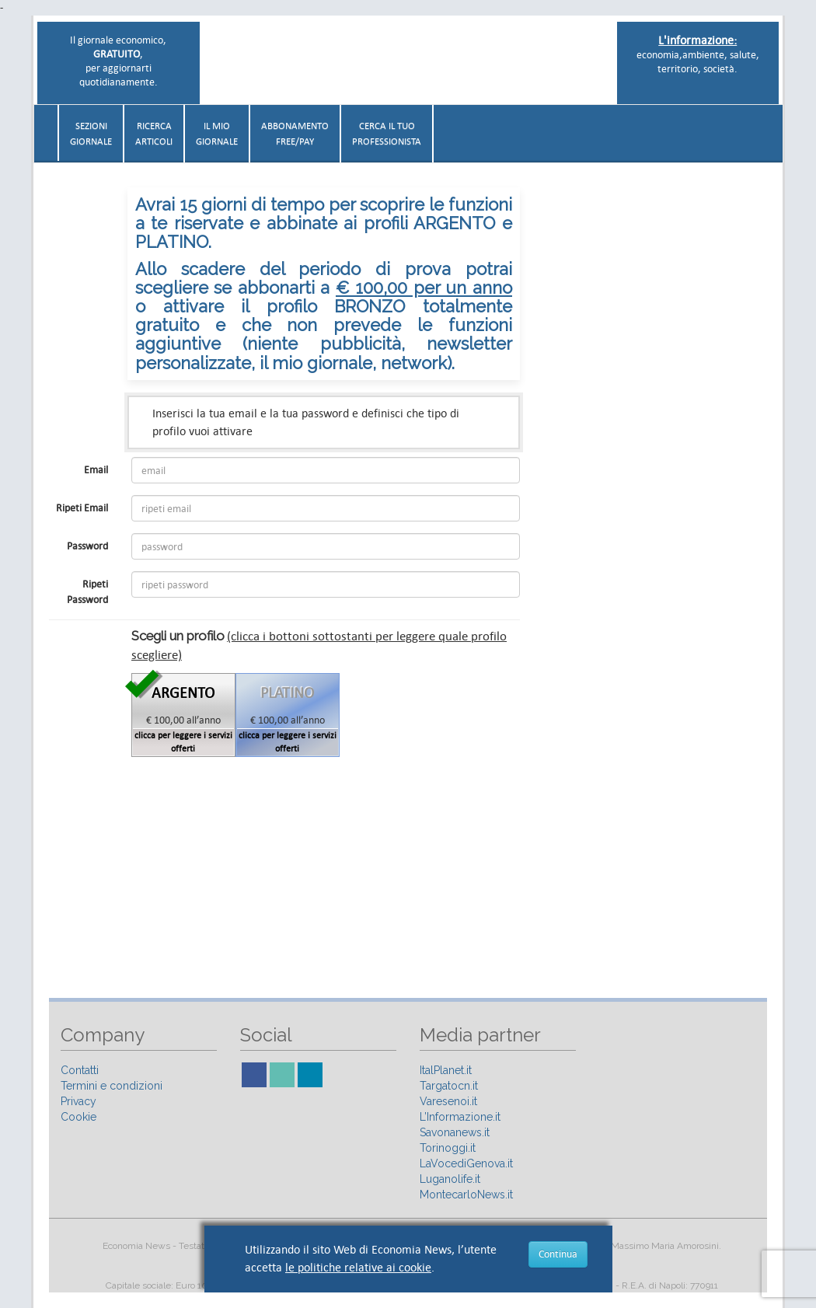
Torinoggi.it (448, 1148)
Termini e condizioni (111, 1086)
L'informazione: (697, 40)
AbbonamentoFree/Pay (295, 133)
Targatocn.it (449, 1086)
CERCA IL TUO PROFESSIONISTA (386, 133)
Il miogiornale (217, 133)
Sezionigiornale (91, 133)
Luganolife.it (450, 1179)
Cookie (78, 1117)
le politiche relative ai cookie (358, 1267)
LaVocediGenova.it (466, 1163)
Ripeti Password (87, 591)
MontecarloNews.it (466, 1194)
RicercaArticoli (154, 133)
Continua (558, 1254)
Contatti (80, 1070)
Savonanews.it (455, 1132)
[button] (775, 127)
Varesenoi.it (448, 1101)
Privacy (78, 1101)
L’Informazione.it (460, 1117)
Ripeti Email (82, 508)
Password (87, 546)
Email (96, 470)
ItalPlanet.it (446, 1070)
